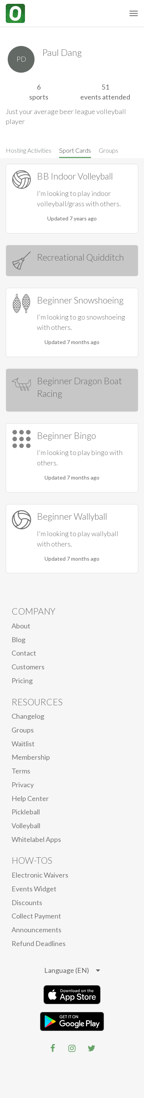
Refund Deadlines (39, 943)
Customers (28, 666)
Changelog (28, 716)
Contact (24, 653)
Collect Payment (36, 916)
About (21, 626)
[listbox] (72, 971)
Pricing (22, 680)
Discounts (27, 902)
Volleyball (26, 825)
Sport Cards (75, 150)
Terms (21, 771)
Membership (31, 757)
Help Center (30, 798)
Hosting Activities (28, 150)
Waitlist (23, 743)
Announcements (36, 929)
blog (18, 639)
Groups (108, 150)
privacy (23, 784)
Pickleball (26, 812)
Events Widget (34, 888)
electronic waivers (40, 875)
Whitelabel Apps (36, 839)
